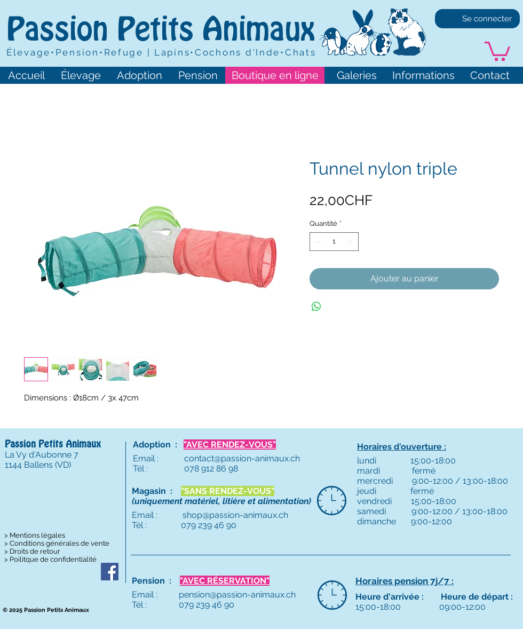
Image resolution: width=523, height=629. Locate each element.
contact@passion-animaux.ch (242, 458)
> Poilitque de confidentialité (50, 559)
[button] (497, 50)
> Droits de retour (32, 551)
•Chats (298, 52)
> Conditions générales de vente (56, 543)
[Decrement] (317, 242)
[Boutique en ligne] (274, 75)
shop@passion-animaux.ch (235, 515)
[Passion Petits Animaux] (109, 571)
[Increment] (351, 242)
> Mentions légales (34, 535)
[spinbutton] (334, 242)
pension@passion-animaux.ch (237, 594)
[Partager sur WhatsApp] (316, 306)
